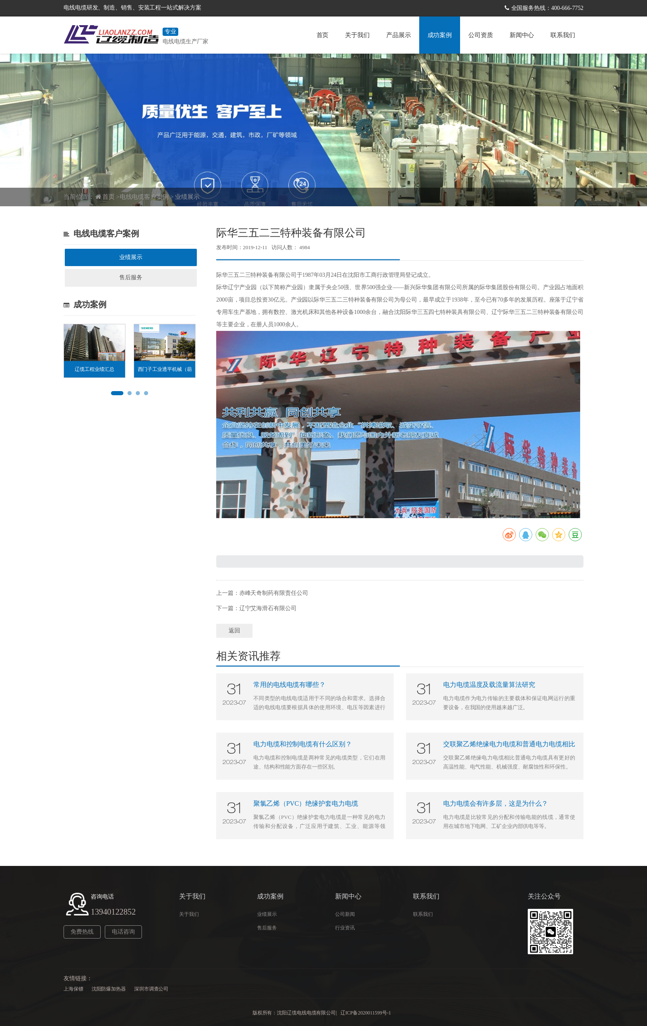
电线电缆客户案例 (144, 196)
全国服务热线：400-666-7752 (547, 8)
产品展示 (398, 35)
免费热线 (82, 932)
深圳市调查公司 (151, 989)
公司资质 (480, 35)
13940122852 (113, 911)
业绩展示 (187, 196)
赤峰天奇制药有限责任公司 (273, 593)
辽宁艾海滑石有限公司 (268, 608)
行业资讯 (345, 928)
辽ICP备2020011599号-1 (365, 1013)
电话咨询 (123, 932)
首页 (322, 35)
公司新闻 (345, 914)
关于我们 (357, 35)
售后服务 (130, 277)
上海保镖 (73, 989)
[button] (117, 393)
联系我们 (562, 35)
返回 (234, 630)
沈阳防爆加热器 (109, 989)
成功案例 (439, 35)
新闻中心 (522, 35)
